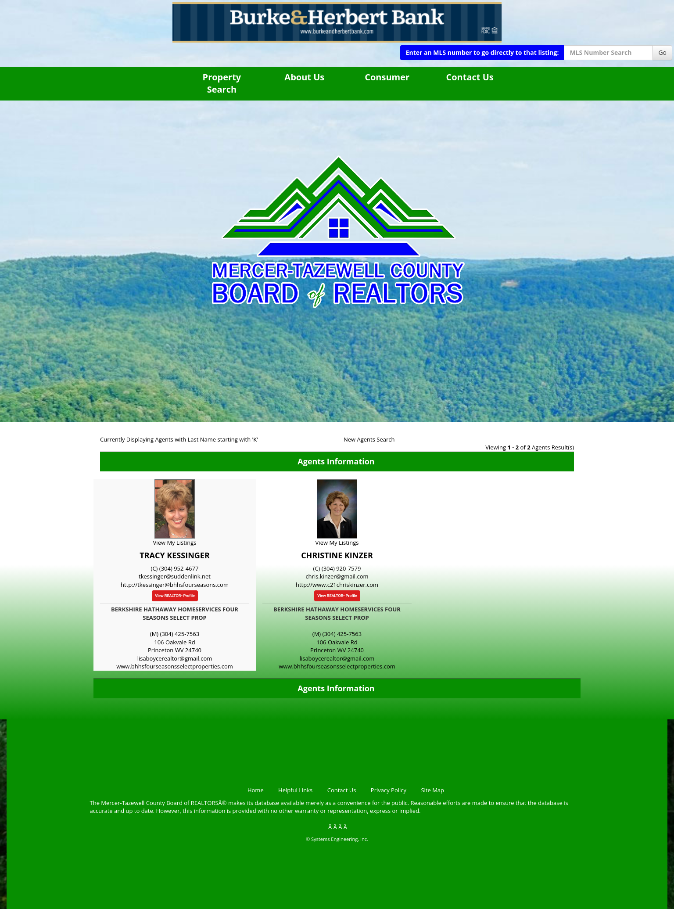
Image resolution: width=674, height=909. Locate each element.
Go (662, 52)
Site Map (432, 790)
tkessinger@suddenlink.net (175, 576)
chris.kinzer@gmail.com (336, 576)
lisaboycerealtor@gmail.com (174, 658)
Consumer (387, 77)
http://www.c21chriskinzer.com (337, 585)
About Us (304, 77)
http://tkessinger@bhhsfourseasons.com (175, 585)
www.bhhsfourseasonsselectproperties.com (174, 666)
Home (255, 790)
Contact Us (469, 77)
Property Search (222, 83)
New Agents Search (369, 439)
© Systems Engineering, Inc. (337, 839)
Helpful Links (295, 790)
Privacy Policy (388, 790)
